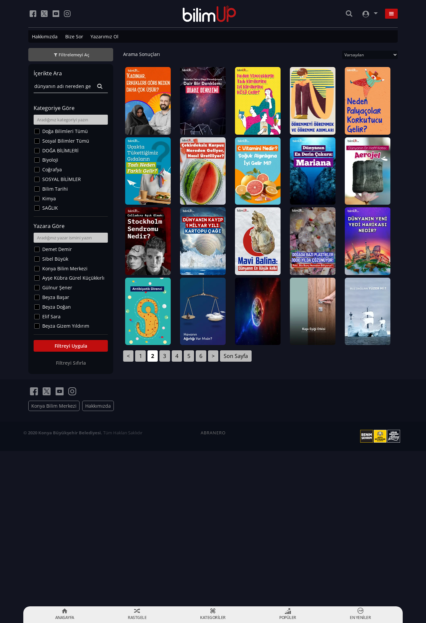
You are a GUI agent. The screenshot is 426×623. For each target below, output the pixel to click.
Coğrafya (52, 169)
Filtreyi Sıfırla (71, 363)
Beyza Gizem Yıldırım (65, 326)
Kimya (49, 198)
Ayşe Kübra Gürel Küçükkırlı (73, 278)
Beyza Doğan (56, 307)
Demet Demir (57, 249)
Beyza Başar (55, 297)
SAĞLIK (50, 208)
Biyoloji (50, 160)
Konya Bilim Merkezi (65, 268)
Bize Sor (74, 36)
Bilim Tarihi (55, 189)
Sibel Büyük (55, 259)
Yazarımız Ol (104, 36)
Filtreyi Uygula (71, 346)
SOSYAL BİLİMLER (61, 179)
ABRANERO (213, 588)
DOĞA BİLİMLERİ (60, 150)
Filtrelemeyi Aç (74, 55)
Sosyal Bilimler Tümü (65, 141)
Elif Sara (51, 316)
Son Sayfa (236, 522)
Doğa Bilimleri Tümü (65, 131)
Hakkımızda (45, 36)
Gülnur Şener (57, 287)
